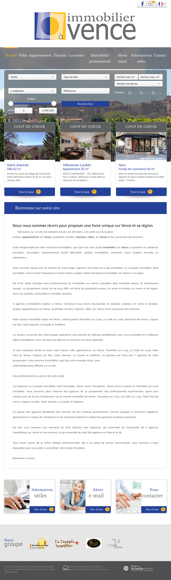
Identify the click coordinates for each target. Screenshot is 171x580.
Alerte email (122, 58)
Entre (11, 110)
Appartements (40, 55)
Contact (160, 55)
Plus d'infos (44, 509)
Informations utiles (141, 58)
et (36, 110)
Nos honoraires (36, 569)
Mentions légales (22, 569)
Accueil (11, 55)
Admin (52, 569)
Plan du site (9, 569)
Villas (23, 55)
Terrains (60, 55)
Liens (46, 569)
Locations (76, 55)
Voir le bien (30, 192)
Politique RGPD (11, 572)
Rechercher (85, 104)
